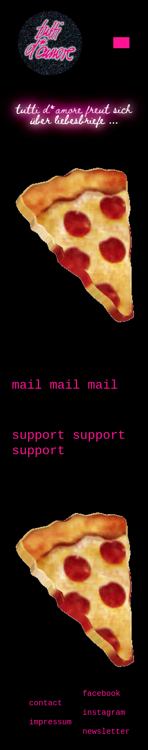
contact (45, 703)
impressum (50, 722)
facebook (101, 693)
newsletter (106, 731)
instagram (103, 712)
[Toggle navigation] (122, 42)
